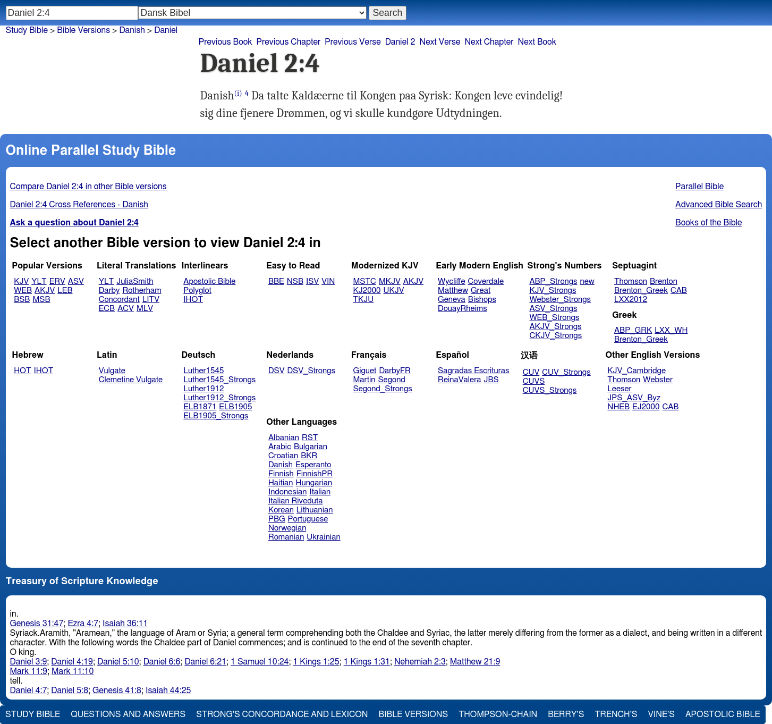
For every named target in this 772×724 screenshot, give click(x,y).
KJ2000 (367, 290)
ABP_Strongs (553, 281)
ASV (76, 281)
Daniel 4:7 (28, 690)
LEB (64, 290)
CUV (531, 372)
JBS (490, 380)
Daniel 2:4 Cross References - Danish (79, 204)
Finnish (281, 474)
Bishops (482, 300)
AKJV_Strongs (555, 327)
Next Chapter (488, 42)
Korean (281, 510)
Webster (658, 380)
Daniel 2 (400, 42)
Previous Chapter (289, 42)
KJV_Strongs (552, 290)
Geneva (451, 300)
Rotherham (141, 290)
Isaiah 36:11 (125, 623)
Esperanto (313, 465)
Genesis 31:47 (37, 623)
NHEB (618, 407)
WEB (23, 290)
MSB (41, 300)
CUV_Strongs (566, 372)
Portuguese (308, 519)
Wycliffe (451, 281)
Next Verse (440, 42)
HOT (22, 371)
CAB (679, 290)
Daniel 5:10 (118, 662)
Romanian (286, 537)
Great (480, 290)
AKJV (45, 290)
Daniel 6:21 (205, 662)
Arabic (279, 447)
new (587, 281)
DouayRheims (462, 309)
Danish (132, 30)
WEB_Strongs (554, 318)
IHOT (193, 300)
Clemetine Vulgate (131, 380)
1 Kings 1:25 (316, 662)
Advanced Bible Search (718, 204)
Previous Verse (352, 42)
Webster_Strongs (560, 300)
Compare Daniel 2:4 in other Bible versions (88, 186)
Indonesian (287, 492)
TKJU (363, 300)
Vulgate (112, 371)
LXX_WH (671, 330)
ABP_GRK (633, 330)
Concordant (119, 300)
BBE (276, 281)
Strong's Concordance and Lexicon (282, 714)
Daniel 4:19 (72, 662)
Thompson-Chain (498, 714)
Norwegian (287, 528)
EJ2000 (645, 407)
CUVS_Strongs (550, 390)
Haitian (280, 483)
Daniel (165, 30)
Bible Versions (83, 30)
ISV (312, 281)
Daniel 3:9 (28, 662)
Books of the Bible (708, 222)
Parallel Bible (699, 186)
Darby (109, 290)
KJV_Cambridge (636, 371)
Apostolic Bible (722, 714)
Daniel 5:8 (69, 690)
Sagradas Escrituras (473, 371)
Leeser (619, 389)
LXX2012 (630, 300)
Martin (364, 380)
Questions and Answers (128, 714)
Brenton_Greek (641, 290)
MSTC (364, 281)
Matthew (453, 290)
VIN (328, 281)
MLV (145, 309)
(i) (238, 93)
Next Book (537, 42)
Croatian (283, 456)
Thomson (630, 281)
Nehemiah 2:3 (420, 662)
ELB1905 (235, 407)
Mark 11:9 (28, 671)
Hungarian (314, 483)
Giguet (365, 371)
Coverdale (486, 281)
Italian (319, 492)
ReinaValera (459, 380)
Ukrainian (323, 537)
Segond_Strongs (382, 389)
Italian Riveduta (295, 501)
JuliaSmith (134, 281)
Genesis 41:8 (116, 690)
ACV (125, 309)
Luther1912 (203, 389)
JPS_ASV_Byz (633, 398)
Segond (391, 380)
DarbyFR (395, 371)
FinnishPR (314, 474)
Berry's (566, 714)
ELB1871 (199, 407)
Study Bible (27, 30)
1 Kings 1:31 (367, 662)
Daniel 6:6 (162, 662)
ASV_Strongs (553, 309)
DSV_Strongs (311, 371)
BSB (22, 300)
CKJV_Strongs (555, 336)
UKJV (394, 290)
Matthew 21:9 (475, 662)
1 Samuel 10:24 (260, 662)
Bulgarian (310, 447)
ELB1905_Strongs (215, 416)
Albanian (283, 438)
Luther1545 (203, 371)
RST (310, 438)
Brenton (663, 281)
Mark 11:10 (73, 671)
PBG (276, 519)
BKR (309, 456)
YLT (38, 281)
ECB (107, 309)
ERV (57, 281)
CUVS (534, 381)
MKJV (390, 281)
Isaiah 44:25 (168, 690)
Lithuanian (314, 510)
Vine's (661, 714)
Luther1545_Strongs (219, 380)
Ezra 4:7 (82, 623)
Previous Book (225, 42)
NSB (295, 281)
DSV (276, 371)
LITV (150, 300)
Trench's (616, 714)
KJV (21, 281)
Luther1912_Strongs (219, 398)
